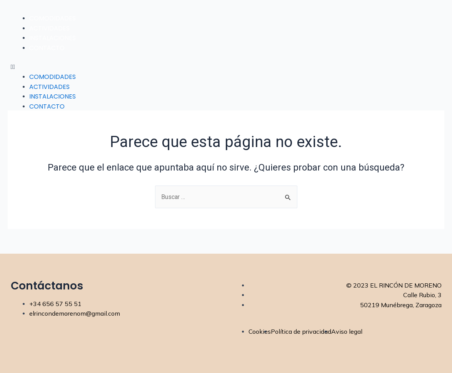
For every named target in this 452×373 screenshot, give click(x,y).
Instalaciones (52, 37)
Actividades (49, 28)
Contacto (47, 47)
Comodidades (52, 18)
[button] (226, 67)
